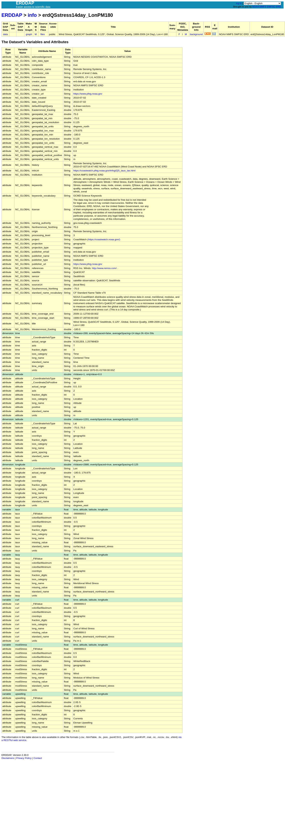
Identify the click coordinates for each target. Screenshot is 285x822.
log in (239, 3)
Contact (37, 758)
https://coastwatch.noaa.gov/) (104, 239)
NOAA (255, 6)
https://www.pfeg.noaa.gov (87, 93)
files (42, 34)
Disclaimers (7, 758)
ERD (278, 6)
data (5, 34)
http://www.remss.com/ (104, 268)
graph (29, 34)
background (196, 34)
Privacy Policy (24, 758)
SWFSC (271, 6)
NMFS (262, 6)
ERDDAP (11, 15)
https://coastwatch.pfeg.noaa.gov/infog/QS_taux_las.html (104, 170)
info (32, 15)
